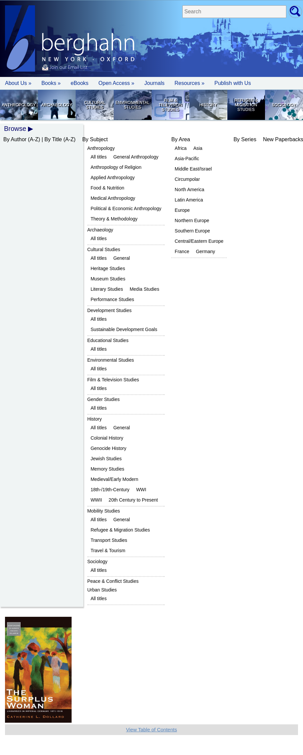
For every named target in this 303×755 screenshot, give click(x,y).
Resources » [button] (189, 83)
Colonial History (107, 438)
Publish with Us (232, 83)
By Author (14, 139)
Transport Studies (109, 540)
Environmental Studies (132, 105)
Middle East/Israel (193, 169)
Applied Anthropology (113, 177)
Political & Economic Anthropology (126, 208)
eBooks (79, 83)
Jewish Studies (106, 458)
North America (189, 189)
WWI (141, 489)
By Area (180, 139)
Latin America (189, 199)
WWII (96, 500)
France (182, 251)
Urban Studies (102, 589)
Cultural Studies (94, 105)
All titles (99, 157)
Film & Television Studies (170, 105)
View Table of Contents (151, 729)
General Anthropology (135, 157)
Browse (15, 128)
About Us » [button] (18, 83)
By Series (244, 139)
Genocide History (108, 448)
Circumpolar (187, 179)
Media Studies (144, 289)
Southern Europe (192, 230)
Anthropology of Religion (116, 167)
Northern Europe (192, 220)
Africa (181, 148)
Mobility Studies (103, 511)
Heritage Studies (108, 268)
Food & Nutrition (107, 187)
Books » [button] (51, 83)
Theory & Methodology (114, 218)
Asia (197, 148)
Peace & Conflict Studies (113, 581)
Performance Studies (112, 299)
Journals (154, 83)
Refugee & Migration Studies (245, 105)
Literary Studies (107, 289)
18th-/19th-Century (110, 489)
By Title (53, 139)
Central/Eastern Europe (199, 241)
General (121, 258)
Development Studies (109, 310)
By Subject (95, 139)
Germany (205, 251)
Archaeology (56, 105)
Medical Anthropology (113, 198)
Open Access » (116, 83)
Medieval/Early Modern (114, 479)
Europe (182, 210)
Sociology (284, 105)
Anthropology (19, 105)
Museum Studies (108, 278)
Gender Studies (103, 399)
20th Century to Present (133, 500)
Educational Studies (108, 340)
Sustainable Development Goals (124, 329)
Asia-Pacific (187, 158)
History (208, 105)
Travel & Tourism (108, 550)
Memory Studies (107, 469)
